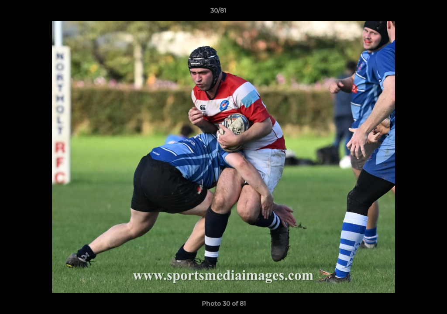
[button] (410, 13)
